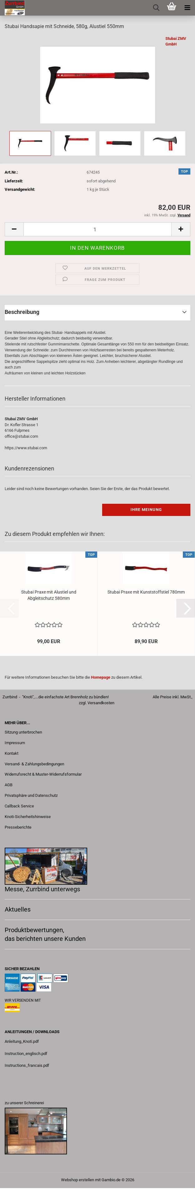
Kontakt (11, 753)
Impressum (15, 742)
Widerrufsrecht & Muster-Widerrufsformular (43, 774)
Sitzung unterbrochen (23, 732)
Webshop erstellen (77, 1179)
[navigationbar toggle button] (187, 8)
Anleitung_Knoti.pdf (22, 1041)
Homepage (100, 677)
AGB (8, 784)
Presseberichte (18, 827)
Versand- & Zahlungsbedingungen (34, 764)
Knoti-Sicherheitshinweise (28, 816)
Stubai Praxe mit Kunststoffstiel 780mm (146, 592)
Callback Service (19, 806)
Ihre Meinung (146, 509)
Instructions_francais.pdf (27, 1065)
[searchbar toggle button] (156, 8)
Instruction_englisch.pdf (26, 1053)
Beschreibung (22, 312)
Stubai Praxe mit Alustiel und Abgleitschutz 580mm (48, 595)
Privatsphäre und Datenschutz (31, 795)
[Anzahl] (97, 229)
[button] (14, 229)
